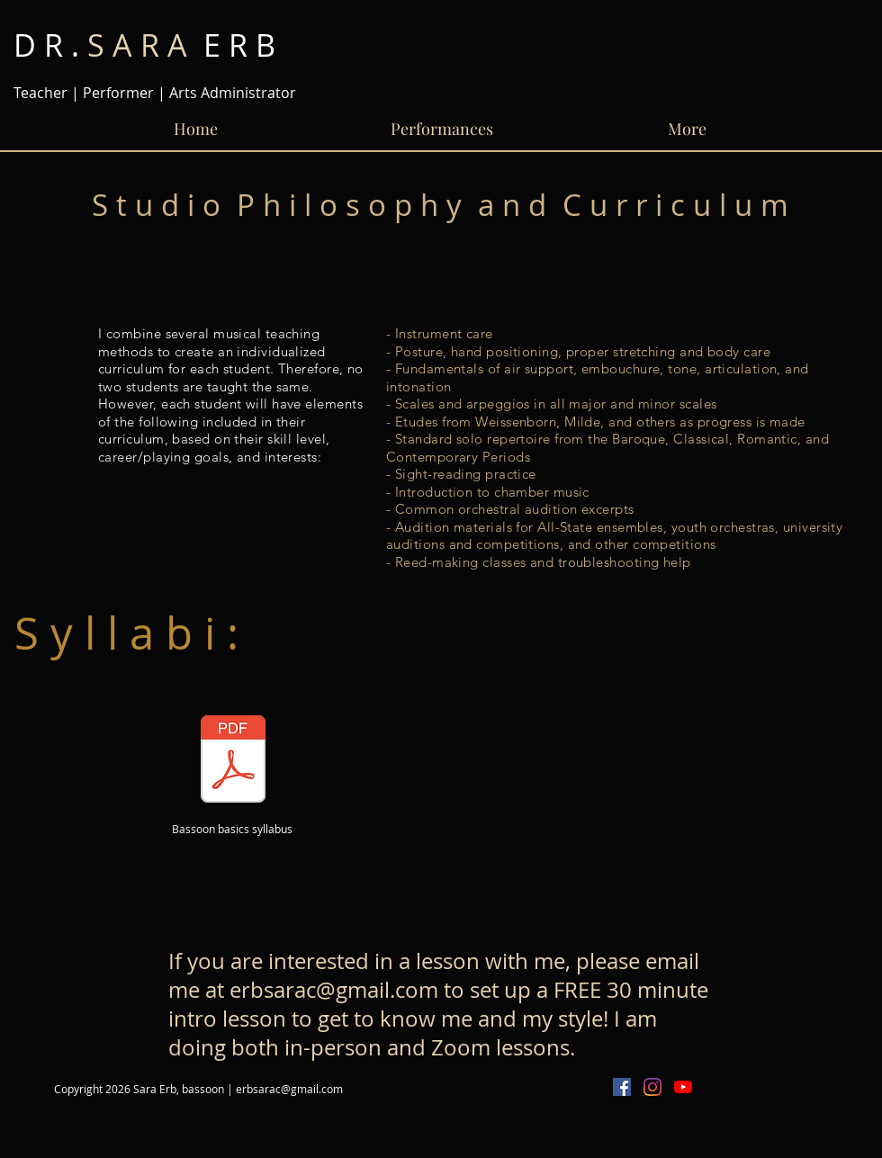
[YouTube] (683, 1087)
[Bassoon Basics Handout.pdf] (233, 761)
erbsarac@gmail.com (334, 989)
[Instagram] (653, 1087)
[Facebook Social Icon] (622, 1087)
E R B (144, 45)
